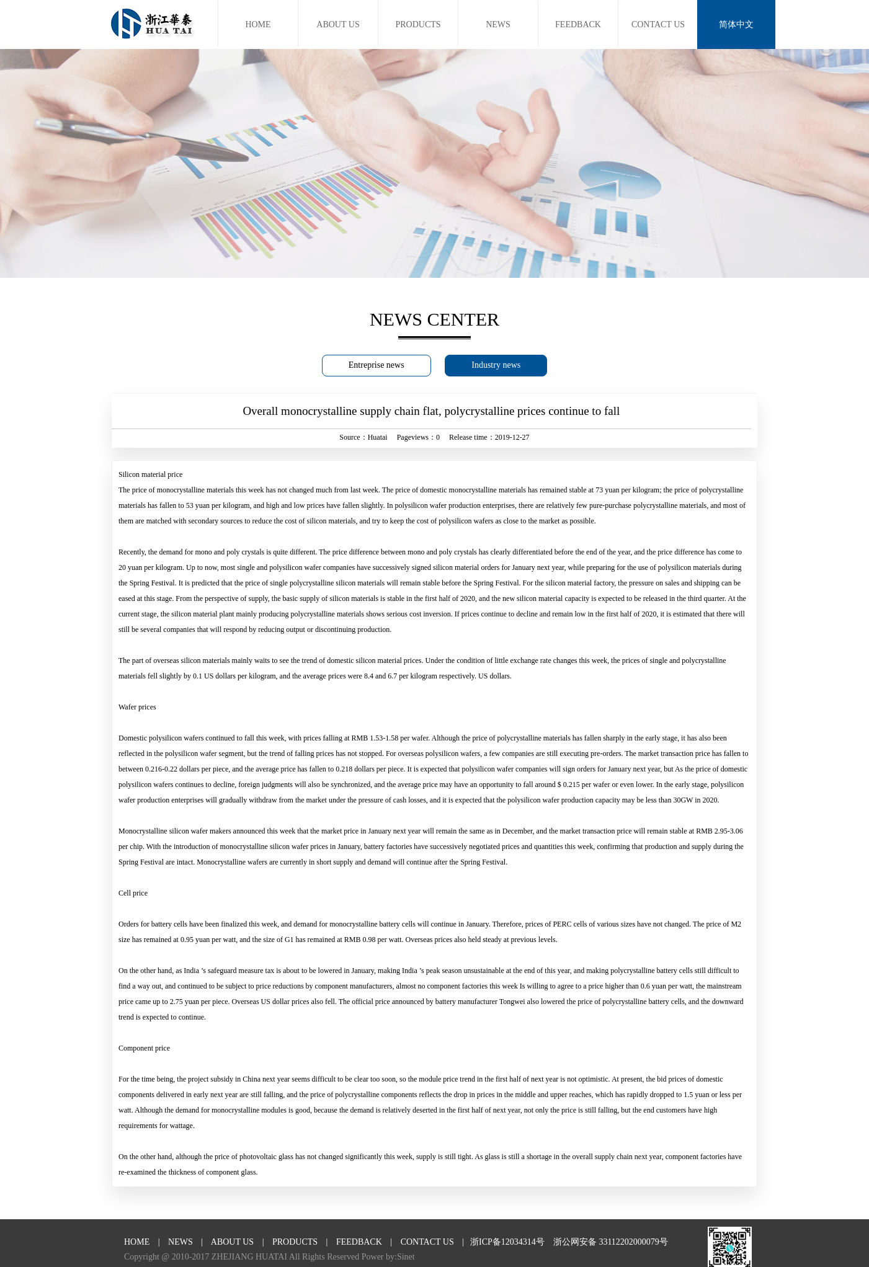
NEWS (498, 24)
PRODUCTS (417, 24)
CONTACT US (658, 24)
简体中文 (736, 24)
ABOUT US (337, 24)
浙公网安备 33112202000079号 (610, 1242)
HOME (257, 24)
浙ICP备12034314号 (507, 1242)
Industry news (495, 365)
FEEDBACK (578, 24)
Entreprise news (376, 365)
